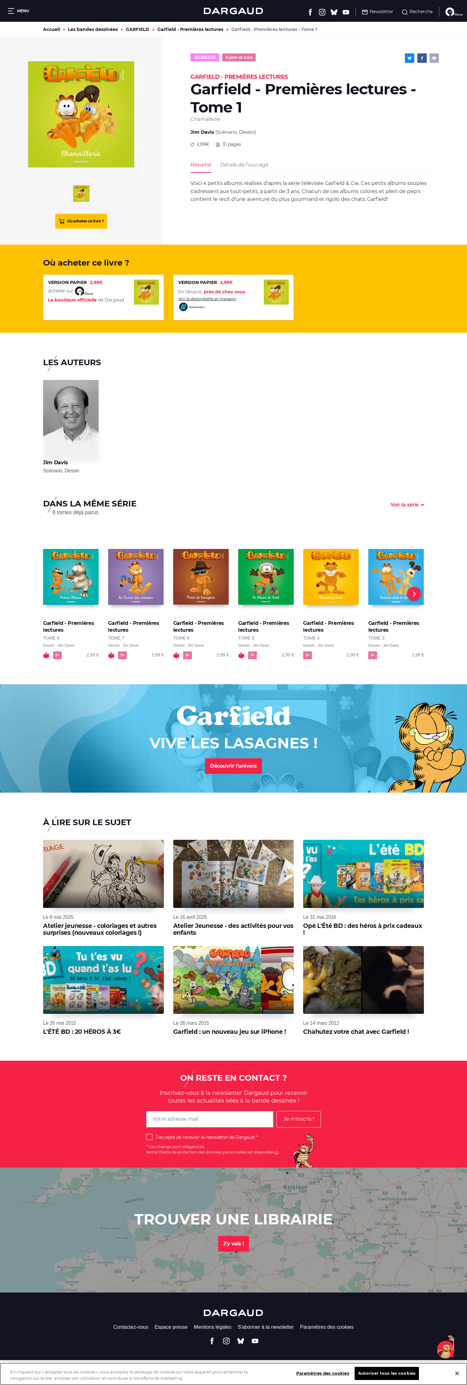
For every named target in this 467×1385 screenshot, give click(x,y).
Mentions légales (212, 1327)
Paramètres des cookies (327, 1327)
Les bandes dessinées (93, 29)
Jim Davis (202, 132)
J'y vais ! (233, 1244)
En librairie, (211, 292)
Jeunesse (205, 57)
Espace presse (171, 1327)
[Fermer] (457, 1378)
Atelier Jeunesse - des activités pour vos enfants (233, 929)
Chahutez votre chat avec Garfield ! (356, 1031)
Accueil (51, 29)
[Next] (414, 594)
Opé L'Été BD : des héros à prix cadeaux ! (362, 929)
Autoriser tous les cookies (386, 1377)
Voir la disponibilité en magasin (207, 304)
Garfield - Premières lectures (190, 29)
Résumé (200, 165)
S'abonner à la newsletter (266, 1327)
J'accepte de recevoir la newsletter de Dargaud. (205, 1137)
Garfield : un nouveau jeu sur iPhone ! (229, 1031)
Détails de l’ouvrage (244, 165)
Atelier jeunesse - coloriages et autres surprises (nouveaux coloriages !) (99, 929)
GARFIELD (137, 29)
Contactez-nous (130, 1327)
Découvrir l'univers (233, 766)
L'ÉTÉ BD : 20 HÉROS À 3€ (82, 1031)
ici (276, 1152)
